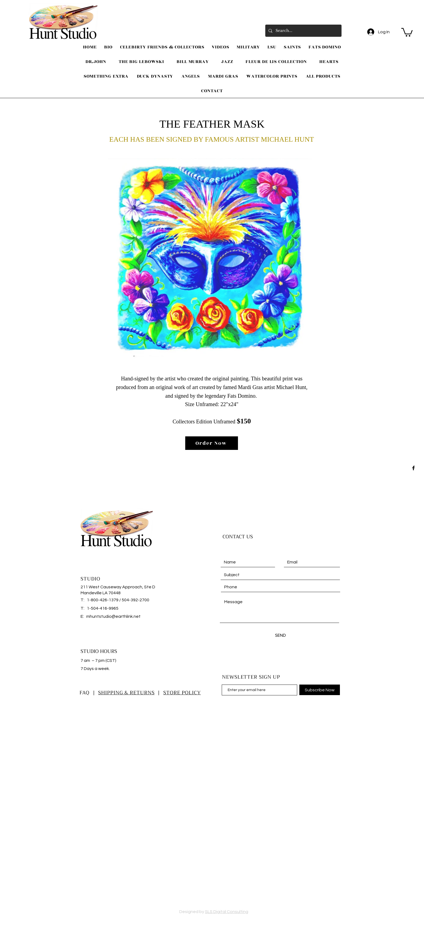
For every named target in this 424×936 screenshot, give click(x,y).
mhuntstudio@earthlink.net (113, 616)
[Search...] (303, 31)
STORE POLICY (182, 692)
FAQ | (89, 692)
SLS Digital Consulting (226, 912)
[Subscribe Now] (319, 690)
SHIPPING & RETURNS (126, 692)
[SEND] (280, 635)
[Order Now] (211, 443)
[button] (407, 31)
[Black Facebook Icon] (413, 468)
